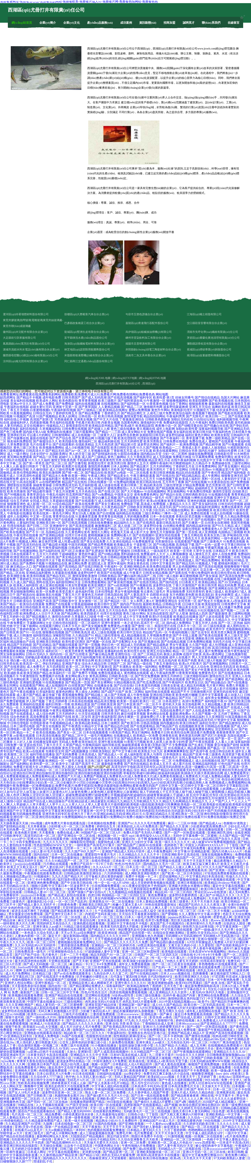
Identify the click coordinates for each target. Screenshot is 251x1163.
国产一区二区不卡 (149, 704)
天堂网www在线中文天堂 (26, 1089)
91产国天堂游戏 (77, 1105)
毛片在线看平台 (41, 444)
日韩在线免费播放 (100, 522)
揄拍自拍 (135, 1158)
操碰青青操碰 (42, 485)
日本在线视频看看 (95, 732)
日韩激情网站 (61, 435)
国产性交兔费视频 (147, 676)
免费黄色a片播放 (119, 626)
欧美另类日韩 (116, 463)
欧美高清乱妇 (204, 594)
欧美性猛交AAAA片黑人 (153, 835)
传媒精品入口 (55, 425)
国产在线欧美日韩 (198, 648)
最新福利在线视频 (221, 403)
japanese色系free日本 (182, 917)
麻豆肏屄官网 (47, 541)
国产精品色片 (195, 679)
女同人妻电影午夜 (191, 757)
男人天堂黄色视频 (204, 657)
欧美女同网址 (9, 685)
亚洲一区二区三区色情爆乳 (91, 967)
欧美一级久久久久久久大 (173, 842)
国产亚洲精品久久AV (81, 1020)
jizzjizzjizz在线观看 (28, 864)
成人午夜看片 (132, 572)
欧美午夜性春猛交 (236, 651)
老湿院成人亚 (97, 563)
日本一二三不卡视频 (74, 954)
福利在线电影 (29, 428)
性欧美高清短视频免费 (34, 1083)
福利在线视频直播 (87, 403)
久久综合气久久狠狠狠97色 (155, 1020)
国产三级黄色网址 (100, 707)
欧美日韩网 (236, 1152)
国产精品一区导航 (45, 457)
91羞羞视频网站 (21, 413)
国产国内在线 (168, 582)
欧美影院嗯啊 (198, 400)
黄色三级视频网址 (12, 450)
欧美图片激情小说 (84, 729)
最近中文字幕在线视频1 (229, 886)
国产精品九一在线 (174, 579)
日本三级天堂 (207, 607)
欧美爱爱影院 (39, 497)
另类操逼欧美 (63, 419)
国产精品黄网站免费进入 (87, 986)
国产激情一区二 (143, 626)
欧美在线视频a (46, 732)
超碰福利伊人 (19, 422)
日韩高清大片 (35, 450)
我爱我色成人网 (109, 842)
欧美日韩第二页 (132, 485)
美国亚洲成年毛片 (13, 1055)
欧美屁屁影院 (211, 604)
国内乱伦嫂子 (207, 450)
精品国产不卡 (180, 691)
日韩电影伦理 (223, 453)
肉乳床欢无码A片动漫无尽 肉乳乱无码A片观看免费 (121, 1001)
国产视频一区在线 (98, 641)
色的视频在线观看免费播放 (106, 1130)
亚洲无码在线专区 (225, 691)
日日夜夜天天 (188, 582)
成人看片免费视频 (211, 651)
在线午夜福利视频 (183, 460)
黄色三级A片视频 (210, 660)
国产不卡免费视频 (174, 745)
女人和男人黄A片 (142, 601)
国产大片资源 (130, 648)
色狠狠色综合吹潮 (99, 1036)
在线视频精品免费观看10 (225, 1045)
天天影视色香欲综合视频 (29, 986)
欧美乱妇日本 (112, 688)
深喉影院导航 (62, 635)
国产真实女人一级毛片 (77, 939)
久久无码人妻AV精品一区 (94, 1076)
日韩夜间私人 (140, 551)
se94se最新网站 (50, 870)
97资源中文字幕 (225, 720)
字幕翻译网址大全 (39, 623)
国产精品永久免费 (54, 475)
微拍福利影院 (51, 538)
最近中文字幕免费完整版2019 (203, 1155)
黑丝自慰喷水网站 (97, 607)
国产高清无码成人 (91, 598)
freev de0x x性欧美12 (230, 1073)
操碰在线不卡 (65, 660)
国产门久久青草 (53, 619)
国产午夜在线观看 (201, 742)
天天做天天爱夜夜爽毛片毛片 (229, 898)
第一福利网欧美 (202, 510)
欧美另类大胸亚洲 (223, 632)
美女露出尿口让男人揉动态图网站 (60, 948)
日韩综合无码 (42, 413)
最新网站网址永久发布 (53, 1136)
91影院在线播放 (129, 453)
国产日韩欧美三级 (40, 1095)
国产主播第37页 (151, 729)
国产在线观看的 (64, 444)
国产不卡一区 (35, 532)
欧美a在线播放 (157, 500)
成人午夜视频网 (60, 679)
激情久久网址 (100, 532)
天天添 (23, 989)
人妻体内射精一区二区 (31, 936)
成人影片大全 (139, 532)
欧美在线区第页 (222, 670)
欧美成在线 (137, 1061)
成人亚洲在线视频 (51, 585)
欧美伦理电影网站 (25, 472)
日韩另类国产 (71, 397)
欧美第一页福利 (128, 701)
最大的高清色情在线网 (31, 961)
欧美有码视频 (36, 576)
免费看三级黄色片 (13, 901)
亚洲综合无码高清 (222, 666)
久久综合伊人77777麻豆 (47, 1076)
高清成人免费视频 (153, 504)
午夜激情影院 (29, 676)
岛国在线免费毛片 (172, 710)
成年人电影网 (165, 428)
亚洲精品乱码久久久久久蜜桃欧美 (166, 1048)
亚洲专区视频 (150, 926)
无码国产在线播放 (77, 510)
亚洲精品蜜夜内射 (190, 1120)
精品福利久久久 (125, 522)
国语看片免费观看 (203, 732)
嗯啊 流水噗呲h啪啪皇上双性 (36, 970)
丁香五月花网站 (177, 469)
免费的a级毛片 (75, 610)
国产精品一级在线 (139, 663)
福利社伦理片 (208, 723)
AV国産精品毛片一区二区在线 (60, 917)
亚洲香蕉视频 (39, 710)
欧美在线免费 (84, 504)
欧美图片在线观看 (74, 466)
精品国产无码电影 (19, 644)
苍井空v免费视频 (157, 920)
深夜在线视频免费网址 (217, 854)
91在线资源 (52, 1023)
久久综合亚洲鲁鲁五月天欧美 (138, 1139)
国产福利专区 (142, 397)
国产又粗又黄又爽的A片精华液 (182, 1114)
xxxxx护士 (19, 839)
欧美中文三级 (65, 763)
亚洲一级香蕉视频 (78, 1117)
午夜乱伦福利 (55, 494)
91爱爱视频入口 (229, 657)
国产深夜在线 (178, 572)
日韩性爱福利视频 (29, 720)
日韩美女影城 (170, 685)
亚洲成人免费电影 (47, 1036)
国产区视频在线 (149, 641)
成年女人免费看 (31, 479)
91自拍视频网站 (155, 491)
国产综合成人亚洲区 (188, 1017)
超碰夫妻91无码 (41, 407)
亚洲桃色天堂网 (26, 1070)
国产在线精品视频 (173, 641)
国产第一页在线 (187, 532)
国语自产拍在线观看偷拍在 (37, 1111)
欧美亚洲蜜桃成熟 (161, 983)
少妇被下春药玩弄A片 (96, 1011)
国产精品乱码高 (125, 679)
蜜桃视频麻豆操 (99, 535)
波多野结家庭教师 (175, 407)
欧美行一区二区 (151, 701)
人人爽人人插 (9, 466)
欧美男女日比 (194, 682)
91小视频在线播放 (104, 1045)
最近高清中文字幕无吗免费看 (185, 848)
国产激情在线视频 (198, 1036)
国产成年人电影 (47, 507)
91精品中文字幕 (93, 726)
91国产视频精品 (47, 416)
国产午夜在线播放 (22, 691)
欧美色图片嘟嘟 (187, 695)
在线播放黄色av (74, 629)
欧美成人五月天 (161, 763)
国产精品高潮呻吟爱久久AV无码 (47, 1048)
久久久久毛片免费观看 (150, 823)
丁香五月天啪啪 (18, 410)
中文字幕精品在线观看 (223, 998)
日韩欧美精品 (107, 576)
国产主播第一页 (193, 522)
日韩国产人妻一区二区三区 (136, 1108)
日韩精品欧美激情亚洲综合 (83, 873)
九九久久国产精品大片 (68, 876)
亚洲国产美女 (71, 663)
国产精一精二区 (73, 472)
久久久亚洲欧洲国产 (19, 1004)
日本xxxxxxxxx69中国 (218, 1148)
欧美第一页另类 (181, 551)
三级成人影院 (39, 679)
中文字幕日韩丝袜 (233, 544)
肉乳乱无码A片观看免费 (142, 939)
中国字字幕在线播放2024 (45, 1001)
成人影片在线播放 (225, 688)
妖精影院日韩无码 (152, 435)
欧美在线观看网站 (165, 450)
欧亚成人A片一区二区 (134, 958)
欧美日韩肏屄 (189, 723)
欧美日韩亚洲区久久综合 (192, 976)
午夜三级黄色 (211, 754)
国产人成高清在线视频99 (111, 1051)
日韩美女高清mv (200, 469)
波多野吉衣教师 (128, 435)
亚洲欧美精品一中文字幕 (223, 1114)
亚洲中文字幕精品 (226, 497)
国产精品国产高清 (94, 557)
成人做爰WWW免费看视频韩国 (214, 842)
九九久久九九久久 (56, 842)
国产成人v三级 (30, 569)
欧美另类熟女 (153, 441)
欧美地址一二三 (125, 720)
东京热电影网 (191, 704)
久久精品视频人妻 (214, 704)
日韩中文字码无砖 (48, 529)
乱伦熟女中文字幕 (209, 460)
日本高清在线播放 (48, 735)
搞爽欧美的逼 (221, 407)
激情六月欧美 (110, 469)
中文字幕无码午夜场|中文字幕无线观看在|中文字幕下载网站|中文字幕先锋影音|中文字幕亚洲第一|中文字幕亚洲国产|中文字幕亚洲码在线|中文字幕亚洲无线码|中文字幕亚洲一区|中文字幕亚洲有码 (125, 809)
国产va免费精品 (103, 494)
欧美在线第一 (42, 513)
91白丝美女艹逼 (164, 638)
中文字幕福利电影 (16, 710)
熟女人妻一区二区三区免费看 (106, 1092)
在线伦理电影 (101, 860)
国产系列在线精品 (136, 763)
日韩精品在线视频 (217, 726)
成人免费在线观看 (196, 513)
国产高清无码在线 (29, 544)
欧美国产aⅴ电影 (115, 472)
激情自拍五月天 (220, 676)
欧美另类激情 (16, 491)
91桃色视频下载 (167, 479)
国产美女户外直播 (197, 670)
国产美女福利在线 (204, 504)
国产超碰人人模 (99, 428)
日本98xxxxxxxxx (187, 1023)
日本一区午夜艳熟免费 (224, 979)
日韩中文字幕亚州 (162, 563)
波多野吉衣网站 (148, 444)
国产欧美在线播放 (12, 532)
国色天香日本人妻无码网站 (192, 1111)
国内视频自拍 (169, 723)
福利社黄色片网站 (197, 435)
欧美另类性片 (156, 469)
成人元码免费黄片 (217, 757)
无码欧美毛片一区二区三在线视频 (147, 1111)
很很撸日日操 (9, 538)
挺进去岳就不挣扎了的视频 (31, 911)
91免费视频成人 (184, 760)
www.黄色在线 (81, 1048)
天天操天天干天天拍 (216, 1086)
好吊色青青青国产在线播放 (104, 829)
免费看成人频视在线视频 (134, 979)
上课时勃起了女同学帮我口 (131, 967)
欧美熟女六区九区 (150, 751)
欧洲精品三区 (97, 698)
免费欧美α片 (149, 660)
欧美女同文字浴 (109, 738)
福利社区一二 (54, 651)
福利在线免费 (138, 748)
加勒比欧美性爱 (187, 428)
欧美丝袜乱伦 (87, 742)
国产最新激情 (218, 613)
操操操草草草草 (218, 500)
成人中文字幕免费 (135, 616)
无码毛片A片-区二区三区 (85, 1080)
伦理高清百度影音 (213, 961)
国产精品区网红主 (133, 413)
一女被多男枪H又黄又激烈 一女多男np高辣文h (96, 889)
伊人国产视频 (35, 701)
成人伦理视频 (218, 644)
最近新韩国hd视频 (76, 936)
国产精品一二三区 (113, 519)
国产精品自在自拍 (165, 707)
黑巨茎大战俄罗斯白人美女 (190, 920)
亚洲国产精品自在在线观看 (64, 995)
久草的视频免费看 (136, 516)
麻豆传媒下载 (51, 695)
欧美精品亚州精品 (101, 425)
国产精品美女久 (118, 475)
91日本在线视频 (84, 1073)
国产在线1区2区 (109, 491)
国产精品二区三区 (116, 529)
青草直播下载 (195, 438)
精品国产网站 (184, 488)
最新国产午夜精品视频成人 (217, 1030)
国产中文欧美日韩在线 (77, 882)
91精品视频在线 (125, 682)
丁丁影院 (232, 845)
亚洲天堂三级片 (188, 569)
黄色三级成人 (215, 591)
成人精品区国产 (206, 557)
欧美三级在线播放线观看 (206, 829)
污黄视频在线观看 (87, 519)
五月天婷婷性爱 (132, 441)
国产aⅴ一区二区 (76, 450)
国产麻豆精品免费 (101, 654)
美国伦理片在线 (165, 626)
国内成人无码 (97, 538)
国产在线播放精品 (230, 673)
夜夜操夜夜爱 (139, 1070)
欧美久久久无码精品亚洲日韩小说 (48, 1058)
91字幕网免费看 (203, 457)
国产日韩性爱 (236, 485)
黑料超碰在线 (130, 554)
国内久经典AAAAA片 (227, 851)
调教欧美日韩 (204, 638)
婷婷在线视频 (185, 1020)
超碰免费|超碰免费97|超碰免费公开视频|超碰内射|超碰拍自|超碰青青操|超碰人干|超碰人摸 (127, 795)
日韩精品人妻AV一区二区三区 (45, 892)
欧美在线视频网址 (22, 560)
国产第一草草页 (34, 463)
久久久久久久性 (228, 1123)
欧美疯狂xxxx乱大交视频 (40, 1026)
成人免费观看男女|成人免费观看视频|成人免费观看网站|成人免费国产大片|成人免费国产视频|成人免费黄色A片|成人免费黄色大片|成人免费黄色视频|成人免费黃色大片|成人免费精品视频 (125, 774)
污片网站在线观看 (56, 864)
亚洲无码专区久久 (123, 619)
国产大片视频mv (132, 491)
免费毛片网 (124, 1133)
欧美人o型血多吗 (235, 601)
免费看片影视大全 (25, 767)
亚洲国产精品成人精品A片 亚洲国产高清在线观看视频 (206, 1033)
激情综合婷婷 (61, 616)
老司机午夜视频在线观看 (218, 879)
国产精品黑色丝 (132, 738)
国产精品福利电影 (101, 1067)
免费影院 (201, 1067)
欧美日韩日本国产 (214, 889)
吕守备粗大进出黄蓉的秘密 (104, 876)
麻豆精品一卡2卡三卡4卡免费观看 (93, 964)
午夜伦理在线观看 (25, 535)
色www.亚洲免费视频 (226, 920)
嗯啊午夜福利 (159, 463)
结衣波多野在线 (227, 410)
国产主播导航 (77, 463)
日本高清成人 (87, 754)
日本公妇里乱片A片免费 (54, 1073)
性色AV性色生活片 (128, 864)
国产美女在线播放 (48, 726)
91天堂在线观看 (89, 713)
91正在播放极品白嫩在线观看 (139, 989)
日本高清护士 (171, 701)
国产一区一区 (151, 688)
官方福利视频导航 (89, 657)
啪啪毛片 (194, 1102)
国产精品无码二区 (58, 576)
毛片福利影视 (87, 485)
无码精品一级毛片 (152, 497)
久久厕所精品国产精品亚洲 (59, 1155)
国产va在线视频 (118, 585)
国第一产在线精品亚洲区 (62, 1127)
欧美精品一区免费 (145, 735)
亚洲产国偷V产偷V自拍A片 (87, 892)
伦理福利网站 (91, 507)
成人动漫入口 (233, 695)
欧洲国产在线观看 (71, 757)
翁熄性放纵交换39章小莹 (136, 1045)
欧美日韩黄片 (91, 560)
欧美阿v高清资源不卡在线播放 (158, 1155)
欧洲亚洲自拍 (19, 557)
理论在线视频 (171, 926)
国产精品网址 (70, 613)
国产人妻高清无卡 (136, 594)
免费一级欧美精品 (218, 438)
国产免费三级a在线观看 (140, 1148)
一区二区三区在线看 (19, 948)
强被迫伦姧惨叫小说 (148, 970)
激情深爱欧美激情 (84, 576)
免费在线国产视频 (159, 432)
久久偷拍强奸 (39, 469)
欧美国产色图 (187, 660)
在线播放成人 (123, 735)
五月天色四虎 (104, 444)
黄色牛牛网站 (160, 410)
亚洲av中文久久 (21, 403)
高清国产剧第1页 (41, 419)
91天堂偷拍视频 (170, 547)
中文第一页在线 (41, 516)
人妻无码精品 (13, 425)
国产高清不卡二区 (87, 763)
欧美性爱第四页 (24, 507)
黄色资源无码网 (190, 735)
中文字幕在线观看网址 (64, 1152)
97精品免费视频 (194, 485)
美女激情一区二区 (91, 601)
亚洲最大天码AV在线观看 (155, 898)
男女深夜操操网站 (12, 654)
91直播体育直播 (86, 516)
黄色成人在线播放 (174, 1083)
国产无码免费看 (67, 754)
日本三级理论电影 (22, 726)
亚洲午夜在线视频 (110, 742)
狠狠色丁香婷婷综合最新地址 (59, 857)
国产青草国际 (87, 407)
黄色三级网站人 (52, 629)
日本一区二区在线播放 (67, 854)
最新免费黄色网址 (201, 729)
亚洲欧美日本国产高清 (43, 1064)
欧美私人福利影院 (25, 585)
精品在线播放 (27, 857)
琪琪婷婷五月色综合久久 (54, 923)
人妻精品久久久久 (178, 504)
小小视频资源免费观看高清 (188, 870)
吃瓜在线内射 (167, 660)
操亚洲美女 (172, 1127)
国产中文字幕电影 (133, 560)
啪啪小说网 (39, 886)
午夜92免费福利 (199, 572)
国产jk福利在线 (49, 551)
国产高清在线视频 (210, 566)
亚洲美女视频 (83, 419)
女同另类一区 (187, 601)
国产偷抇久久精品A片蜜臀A (154, 1102)
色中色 (70, 1076)
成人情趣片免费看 (230, 607)
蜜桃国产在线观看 (221, 441)
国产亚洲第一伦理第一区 (226, 870)
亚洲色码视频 (196, 500)
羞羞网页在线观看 (174, 720)
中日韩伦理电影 (18, 723)
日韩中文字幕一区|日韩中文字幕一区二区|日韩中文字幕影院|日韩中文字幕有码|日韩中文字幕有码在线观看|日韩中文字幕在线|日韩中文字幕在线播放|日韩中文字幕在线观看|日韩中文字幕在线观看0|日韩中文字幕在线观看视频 (124, 787)
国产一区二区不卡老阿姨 (166, 1036)
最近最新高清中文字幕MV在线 (146, 1117)
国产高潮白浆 (230, 760)
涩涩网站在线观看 (98, 995)
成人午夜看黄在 (155, 738)
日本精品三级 (42, 973)
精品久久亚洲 (166, 1108)
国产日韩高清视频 (74, 522)
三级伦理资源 (172, 485)
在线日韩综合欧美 (221, 751)
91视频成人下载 (206, 563)
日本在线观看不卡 (22, 554)
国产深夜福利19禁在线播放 (151, 1098)
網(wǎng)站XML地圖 (97, 378)
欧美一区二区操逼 (119, 538)
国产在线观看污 (86, 500)
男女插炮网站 (176, 491)
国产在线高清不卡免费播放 (56, 976)
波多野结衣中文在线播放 (45, 889)
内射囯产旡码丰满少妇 (101, 914)
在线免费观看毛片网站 (31, 1067)
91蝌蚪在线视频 (202, 497)
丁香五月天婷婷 (50, 466)
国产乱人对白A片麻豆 (123, 1030)
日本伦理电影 (104, 591)
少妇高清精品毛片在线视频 (138, 1080)
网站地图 (162, 394)
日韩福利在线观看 (110, 1073)
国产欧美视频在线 (221, 400)
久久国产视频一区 (204, 713)
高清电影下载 (185, 544)
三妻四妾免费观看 (103, 1014)
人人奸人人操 (22, 742)
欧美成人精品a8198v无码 (208, 1039)
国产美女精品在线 (68, 557)
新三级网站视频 (239, 613)
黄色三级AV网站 (134, 613)
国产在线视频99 (144, 535)
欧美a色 (176, 1158)
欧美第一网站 (77, 475)
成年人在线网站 (18, 516)
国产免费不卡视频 (84, 673)
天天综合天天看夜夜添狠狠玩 (139, 914)
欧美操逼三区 (182, 598)
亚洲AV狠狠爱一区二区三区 (217, 939)
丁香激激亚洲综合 (131, 419)
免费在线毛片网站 (74, 479)
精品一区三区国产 (185, 651)
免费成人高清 (95, 610)
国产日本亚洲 (126, 704)
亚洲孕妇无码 (16, 435)
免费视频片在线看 (51, 676)
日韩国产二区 (116, 663)
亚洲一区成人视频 (198, 619)
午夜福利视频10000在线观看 (115, 1089)
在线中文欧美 (192, 654)
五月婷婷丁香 (207, 1076)
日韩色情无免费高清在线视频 (26, 1108)
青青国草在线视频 (38, 519)
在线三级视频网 (225, 579)
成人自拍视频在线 (207, 760)
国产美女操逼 (208, 576)
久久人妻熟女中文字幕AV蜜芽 (200, 914)
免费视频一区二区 (171, 666)
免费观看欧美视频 (12, 651)
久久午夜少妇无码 (152, 510)
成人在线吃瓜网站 (110, 500)
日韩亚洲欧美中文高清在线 (181, 854)
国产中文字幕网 (204, 598)
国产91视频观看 (233, 444)
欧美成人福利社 (190, 479)
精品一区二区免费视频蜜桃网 (136, 1067)
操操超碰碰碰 (71, 529)
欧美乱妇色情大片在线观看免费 (67, 1086)
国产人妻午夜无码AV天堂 (176, 1145)
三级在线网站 (74, 1001)
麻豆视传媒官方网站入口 (228, 973)
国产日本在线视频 (229, 519)
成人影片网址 (81, 679)
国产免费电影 (64, 403)
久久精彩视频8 (117, 748)
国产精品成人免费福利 (191, 898)
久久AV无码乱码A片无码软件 (35, 945)
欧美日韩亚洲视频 (162, 472)
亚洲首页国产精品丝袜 (101, 1004)
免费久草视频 (235, 685)
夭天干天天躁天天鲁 (197, 860)
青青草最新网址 (73, 607)
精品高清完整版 (105, 701)
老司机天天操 (171, 704)
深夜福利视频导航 (211, 428)
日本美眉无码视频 (147, 685)
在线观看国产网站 (32, 685)
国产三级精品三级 (89, 410)
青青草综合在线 (64, 516)
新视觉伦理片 (97, 463)
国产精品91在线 (171, 494)
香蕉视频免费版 (73, 695)
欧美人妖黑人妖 (158, 742)
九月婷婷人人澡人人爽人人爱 (147, 907)
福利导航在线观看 (157, 691)
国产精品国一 (139, 598)
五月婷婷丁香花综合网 (80, 920)
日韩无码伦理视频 (230, 504)
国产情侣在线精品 (207, 397)
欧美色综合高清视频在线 (169, 829)
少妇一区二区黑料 (174, 453)
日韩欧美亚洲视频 (139, 507)
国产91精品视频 (164, 544)
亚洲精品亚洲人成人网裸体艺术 (91, 983)
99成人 (160, 961)
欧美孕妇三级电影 (168, 529)
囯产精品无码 (54, 450)
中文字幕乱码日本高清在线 (205, 876)
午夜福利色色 (221, 432)
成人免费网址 (39, 588)
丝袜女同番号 (184, 397)
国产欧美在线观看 (211, 635)
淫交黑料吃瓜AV (226, 729)
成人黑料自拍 (236, 626)
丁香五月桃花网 (93, 529)
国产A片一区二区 (227, 598)
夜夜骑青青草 (225, 732)
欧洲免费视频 (189, 444)
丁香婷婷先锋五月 (65, 413)
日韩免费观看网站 (94, 582)
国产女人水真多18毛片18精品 (109, 1083)
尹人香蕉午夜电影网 (207, 948)
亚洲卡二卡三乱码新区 (70, 1139)
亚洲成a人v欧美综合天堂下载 (167, 1061)
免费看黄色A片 (212, 529)
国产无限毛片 (195, 416)
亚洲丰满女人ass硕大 (48, 926)
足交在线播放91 (34, 425)
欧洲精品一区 (54, 760)
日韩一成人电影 (168, 576)
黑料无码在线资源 (39, 738)
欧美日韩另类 (207, 585)
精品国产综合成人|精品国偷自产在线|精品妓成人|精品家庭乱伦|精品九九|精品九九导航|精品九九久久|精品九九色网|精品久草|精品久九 (115, 801)
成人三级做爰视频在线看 (97, 1133)
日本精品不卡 (222, 551)
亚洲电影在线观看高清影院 (43, 1033)
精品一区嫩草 (215, 679)
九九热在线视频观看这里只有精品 (117, 1048)
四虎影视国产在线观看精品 (143, 1105)
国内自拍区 (42, 854)
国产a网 (181, 1102)
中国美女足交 (123, 494)
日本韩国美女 (172, 754)
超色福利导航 (84, 591)
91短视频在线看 (219, 494)
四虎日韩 (94, 895)
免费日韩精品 (187, 610)
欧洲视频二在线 (229, 557)
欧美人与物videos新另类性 (218, 907)
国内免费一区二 (148, 710)
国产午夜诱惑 (71, 726)
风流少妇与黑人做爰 (75, 1064)
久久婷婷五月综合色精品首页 (198, 1108)
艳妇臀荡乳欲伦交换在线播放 (139, 929)
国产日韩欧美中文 (65, 601)
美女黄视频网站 (70, 507)
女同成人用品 (39, 500)
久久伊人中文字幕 (55, 1098)
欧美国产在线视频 (109, 572)
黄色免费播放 (157, 895)
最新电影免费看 (112, 763)
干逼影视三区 (142, 544)
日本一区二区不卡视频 (214, 911)
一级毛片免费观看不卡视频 (148, 870)
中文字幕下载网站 (25, 626)
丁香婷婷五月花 (184, 466)
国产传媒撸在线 (18, 438)
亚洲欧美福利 (120, 607)
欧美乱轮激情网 (50, 472)
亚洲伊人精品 (131, 688)
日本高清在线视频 (80, 701)
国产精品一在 (9, 707)
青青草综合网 (84, 660)
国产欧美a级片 (125, 425)
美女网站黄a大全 (76, 676)
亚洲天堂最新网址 (114, 1017)
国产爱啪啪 (169, 914)
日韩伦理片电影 (41, 648)
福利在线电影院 (115, 760)
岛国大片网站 (230, 397)
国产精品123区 (90, 1155)
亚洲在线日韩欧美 (162, 695)
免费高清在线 (175, 716)
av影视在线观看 (24, 735)
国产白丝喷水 (78, 654)
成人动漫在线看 (109, 485)
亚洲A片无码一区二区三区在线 (204, 1152)
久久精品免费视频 (236, 516)
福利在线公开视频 (16, 419)
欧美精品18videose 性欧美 (223, 882)
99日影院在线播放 (120, 1102)
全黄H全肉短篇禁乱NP (31, 929)
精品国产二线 (146, 576)
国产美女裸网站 (102, 682)
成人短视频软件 (56, 685)
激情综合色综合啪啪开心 (99, 857)
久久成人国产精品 (22, 582)
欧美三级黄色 (179, 901)
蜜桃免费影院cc (118, 488)
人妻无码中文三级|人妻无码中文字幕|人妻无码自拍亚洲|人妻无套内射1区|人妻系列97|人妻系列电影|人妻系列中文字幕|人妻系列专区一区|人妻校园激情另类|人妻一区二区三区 (125, 778)
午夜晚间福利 (91, 745)
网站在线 (207, 1095)
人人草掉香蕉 (45, 660)
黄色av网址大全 (30, 538)
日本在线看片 (78, 588)
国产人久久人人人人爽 (188, 1098)
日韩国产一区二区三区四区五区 (156, 954)
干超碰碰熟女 (68, 554)
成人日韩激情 (22, 635)
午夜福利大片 (184, 519)
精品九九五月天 (144, 479)
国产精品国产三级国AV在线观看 (140, 845)
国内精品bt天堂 (151, 453)
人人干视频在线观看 (50, 1105)
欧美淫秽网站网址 (16, 648)
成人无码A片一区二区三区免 (103, 917)
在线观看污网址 (50, 626)
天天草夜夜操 (37, 826)
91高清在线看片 (27, 482)
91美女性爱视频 (76, 585)
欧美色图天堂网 (26, 832)
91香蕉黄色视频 (157, 403)
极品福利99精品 (52, 569)
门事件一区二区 (173, 513)
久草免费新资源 (18, 444)
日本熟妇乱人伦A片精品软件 (132, 1064)
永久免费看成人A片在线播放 (217, 1020)
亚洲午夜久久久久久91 (131, 983)
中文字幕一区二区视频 (169, 979)
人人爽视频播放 (177, 554)
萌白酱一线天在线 (22, 660)
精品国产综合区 (53, 579)
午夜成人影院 (130, 660)
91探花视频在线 (236, 716)
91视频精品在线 (56, 563)
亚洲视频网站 (137, 657)
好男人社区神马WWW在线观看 (211, 1083)
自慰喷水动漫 (159, 594)
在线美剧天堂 (152, 579)
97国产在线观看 (63, 519)
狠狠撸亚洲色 (16, 504)
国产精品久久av (125, 710)
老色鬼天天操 (120, 532)
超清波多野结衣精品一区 (74, 1061)
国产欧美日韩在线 (141, 569)
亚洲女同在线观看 (167, 535)
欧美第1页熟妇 (151, 745)
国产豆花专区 (200, 632)
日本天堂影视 (185, 638)
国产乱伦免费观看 (236, 529)
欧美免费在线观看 (159, 566)
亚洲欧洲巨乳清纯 (220, 832)
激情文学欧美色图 (63, 460)
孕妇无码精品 (51, 663)
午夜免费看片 (16, 623)
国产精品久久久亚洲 (174, 826)
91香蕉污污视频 (135, 742)
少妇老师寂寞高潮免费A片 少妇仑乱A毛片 (220, 826)
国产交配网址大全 (124, 641)
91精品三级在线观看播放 (81, 926)
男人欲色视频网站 (184, 566)
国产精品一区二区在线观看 (201, 1127)
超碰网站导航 (19, 469)
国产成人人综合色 (196, 666)
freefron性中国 (27, 967)
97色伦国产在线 (229, 763)
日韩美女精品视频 (155, 572)
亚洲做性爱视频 (31, 682)
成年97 (228, 948)
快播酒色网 (141, 860)
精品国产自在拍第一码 (135, 932)
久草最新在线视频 (64, 572)
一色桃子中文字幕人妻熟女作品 (226, 1139)
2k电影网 (205, 917)
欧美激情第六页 (15, 738)
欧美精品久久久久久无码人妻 (54, 898)
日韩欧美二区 (25, 698)
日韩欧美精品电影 (74, 538)
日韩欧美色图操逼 (157, 419)
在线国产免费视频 (134, 460)
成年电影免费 (51, 397)
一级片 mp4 (127, 835)
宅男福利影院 (123, 479)
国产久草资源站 (144, 538)
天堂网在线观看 (59, 961)
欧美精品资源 (80, 704)
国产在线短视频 (196, 482)
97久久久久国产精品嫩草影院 (223, 867)
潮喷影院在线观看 (19, 485)
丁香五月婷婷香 (56, 701)
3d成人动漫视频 (193, 547)
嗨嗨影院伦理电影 (83, 842)
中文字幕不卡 (225, 1095)
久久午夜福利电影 (142, 488)
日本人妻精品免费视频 (152, 901)
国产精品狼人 (94, 695)
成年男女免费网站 (217, 698)
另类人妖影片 (62, 729)
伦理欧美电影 (9, 428)
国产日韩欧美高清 (77, 632)
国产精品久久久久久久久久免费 (126, 942)
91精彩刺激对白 (238, 447)
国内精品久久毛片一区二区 (162, 864)
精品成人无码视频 (133, 644)
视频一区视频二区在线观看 (204, 1136)
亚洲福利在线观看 (32, 704)
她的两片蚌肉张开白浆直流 (43, 958)
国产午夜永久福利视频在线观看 (181, 1080)
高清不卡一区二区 (153, 623)
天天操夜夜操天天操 (14, 823)
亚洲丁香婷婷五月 (170, 629)
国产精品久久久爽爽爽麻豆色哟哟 (70, 1089)
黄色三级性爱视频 (145, 698)
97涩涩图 (218, 976)
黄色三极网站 (116, 457)
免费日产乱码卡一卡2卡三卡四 (92, 864)
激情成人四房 (198, 613)
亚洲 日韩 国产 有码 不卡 (194, 1089)
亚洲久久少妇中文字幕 (138, 842)
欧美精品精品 (207, 582)
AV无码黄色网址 (147, 619)
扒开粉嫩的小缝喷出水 (92, 976)
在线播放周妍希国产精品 (87, 1102)
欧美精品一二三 (170, 447)
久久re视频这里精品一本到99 (65, 1130)
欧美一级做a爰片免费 (226, 1070)
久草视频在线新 (99, 450)
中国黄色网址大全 (107, 1145)
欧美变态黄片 (65, 591)
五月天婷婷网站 (161, 466)
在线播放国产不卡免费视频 (190, 1070)
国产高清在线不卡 (115, 569)
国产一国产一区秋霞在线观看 (185, 832)
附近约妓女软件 (118, 1136)
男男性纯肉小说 (180, 948)
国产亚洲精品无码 (236, 428)
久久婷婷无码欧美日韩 (199, 1123)
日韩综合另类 (188, 450)
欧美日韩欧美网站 (120, 698)
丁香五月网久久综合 (170, 1011)
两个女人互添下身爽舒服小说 (109, 998)
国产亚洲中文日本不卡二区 (64, 914)
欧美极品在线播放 (185, 616)
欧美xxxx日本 (156, 879)
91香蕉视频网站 (234, 460)
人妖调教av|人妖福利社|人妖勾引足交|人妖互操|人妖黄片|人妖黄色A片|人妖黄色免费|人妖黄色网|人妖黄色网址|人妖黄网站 (124, 790)
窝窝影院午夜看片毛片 (101, 854)
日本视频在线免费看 (101, 823)
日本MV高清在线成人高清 (128, 1055)
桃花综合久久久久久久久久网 (169, 1039)
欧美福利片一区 (60, 673)
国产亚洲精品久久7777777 (218, 1023)
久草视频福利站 (50, 428)
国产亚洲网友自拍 (221, 588)
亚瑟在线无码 (33, 745)
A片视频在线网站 (178, 510)
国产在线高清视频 (120, 397)
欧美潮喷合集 (16, 576)
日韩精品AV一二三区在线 (97, 979)
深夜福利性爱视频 (87, 469)
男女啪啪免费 (175, 591)
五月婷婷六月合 (203, 1048)
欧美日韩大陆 (202, 432)
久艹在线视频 (104, 911)
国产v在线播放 (237, 682)
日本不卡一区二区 (189, 626)
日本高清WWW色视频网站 (208, 951)
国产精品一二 (110, 560)
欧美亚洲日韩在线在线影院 (19, 1145)
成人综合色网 (45, 713)
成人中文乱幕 (142, 450)
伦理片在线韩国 (111, 613)
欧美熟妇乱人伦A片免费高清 (138, 826)
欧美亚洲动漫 (108, 932)
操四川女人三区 (122, 547)
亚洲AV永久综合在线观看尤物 (48, 839)
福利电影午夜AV (216, 701)
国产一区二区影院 (236, 954)
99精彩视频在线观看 (72, 998)
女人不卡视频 (39, 670)
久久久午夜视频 (11, 958)
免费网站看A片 (121, 535)
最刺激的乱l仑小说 (40, 901)
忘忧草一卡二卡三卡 (78, 848)
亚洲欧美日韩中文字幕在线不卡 (184, 989)
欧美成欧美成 (13, 673)
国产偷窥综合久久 (45, 441)
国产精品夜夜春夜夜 (185, 1095)
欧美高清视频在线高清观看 (67, 929)
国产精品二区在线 (12, 572)
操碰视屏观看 (131, 745)
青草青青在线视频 (110, 516)
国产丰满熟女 (122, 666)
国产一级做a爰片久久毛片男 (214, 929)
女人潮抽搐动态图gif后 (16, 876)
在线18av (225, 1076)
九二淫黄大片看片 (162, 1055)
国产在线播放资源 (238, 569)
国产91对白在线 (184, 507)
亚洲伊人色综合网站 (19, 983)
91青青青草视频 (187, 673)
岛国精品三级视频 (230, 532)
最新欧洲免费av (180, 713)
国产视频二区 (157, 748)
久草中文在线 (202, 551)
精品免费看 (53, 1114)
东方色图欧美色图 (182, 594)
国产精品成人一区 (110, 754)
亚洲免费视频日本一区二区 (37, 998)
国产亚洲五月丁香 (29, 547)
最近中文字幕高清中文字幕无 (21, 1158)
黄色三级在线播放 (123, 428)
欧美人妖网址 (68, 416)
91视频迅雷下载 (213, 516)
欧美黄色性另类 (111, 460)
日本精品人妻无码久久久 (144, 1130)
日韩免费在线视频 (74, 428)
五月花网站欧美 (18, 679)
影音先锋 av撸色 (161, 1017)
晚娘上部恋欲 (196, 979)
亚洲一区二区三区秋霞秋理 (141, 951)
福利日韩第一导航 (58, 704)
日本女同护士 (39, 453)
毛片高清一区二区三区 (28, 1114)
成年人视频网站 (53, 610)
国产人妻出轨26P (52, 867)
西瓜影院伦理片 (135, 500)
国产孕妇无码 (239, 425)
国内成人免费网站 (178, 623)
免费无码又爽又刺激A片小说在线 (166, 1073)
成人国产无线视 (115, 695)
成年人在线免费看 (224, 554)
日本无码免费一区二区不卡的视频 (24, 829)
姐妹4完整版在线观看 (166, 860)
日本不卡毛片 (71, 626)
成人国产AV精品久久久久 (217, 895)
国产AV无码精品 (229, 582)
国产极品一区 (216, 748)
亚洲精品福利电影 (204, 763)
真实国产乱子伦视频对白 (167, 923)
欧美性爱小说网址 (98, 629)
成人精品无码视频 (193, 685)
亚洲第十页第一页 (65, 407)
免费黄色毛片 (207, 673)
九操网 (48, 1123)
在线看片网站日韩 (129, 579)
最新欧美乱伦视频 (48, 594)
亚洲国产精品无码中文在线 (24, 860)
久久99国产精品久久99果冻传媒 (122, 879)
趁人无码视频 (162, 457)
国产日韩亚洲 (9, 632)
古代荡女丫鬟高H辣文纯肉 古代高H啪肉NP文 (142, 976)
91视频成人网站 (27, 541)
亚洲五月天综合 (200, 407)
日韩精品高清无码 (200, 720)
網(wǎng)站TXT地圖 (124, 378)
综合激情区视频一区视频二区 (38, 1045)
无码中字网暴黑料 (141, 610)
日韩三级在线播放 (149, 995)
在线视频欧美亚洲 (191, 726)
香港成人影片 (191, 447)
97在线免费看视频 (153, 1030)
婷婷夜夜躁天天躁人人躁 (69, 1083)
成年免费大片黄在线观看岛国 (65, 823)
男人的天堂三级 (80, 453)
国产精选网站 (234, 679)
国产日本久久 (234, 616)
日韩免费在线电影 (175, 441)
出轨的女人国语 (234, 923)
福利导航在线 (111, 745)
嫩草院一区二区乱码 (26, 1098)
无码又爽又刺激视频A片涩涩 (58, 1011)
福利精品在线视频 (128, 513)
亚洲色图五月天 (225, 488)
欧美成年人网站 (47, 400)
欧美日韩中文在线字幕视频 (46, 1080)
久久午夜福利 (198, 422)
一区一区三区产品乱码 (71, 901)
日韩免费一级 (13, 745)
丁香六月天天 (52, 745)
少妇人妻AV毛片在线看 (47, 851)
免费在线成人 (198, 441)
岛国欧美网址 (58, 453)
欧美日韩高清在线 (148, 482)
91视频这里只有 (224, 469)
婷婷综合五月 (106, 826)
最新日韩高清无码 (168, 522)
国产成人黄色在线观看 (171, 1064)
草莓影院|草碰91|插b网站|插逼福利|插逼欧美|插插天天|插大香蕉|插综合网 (173, 773)
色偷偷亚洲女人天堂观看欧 (108, 1158)
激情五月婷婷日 (172, 676)
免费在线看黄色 (232, 507)
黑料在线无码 (45, 582)
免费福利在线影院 (175, 422)
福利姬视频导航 (227, 419)
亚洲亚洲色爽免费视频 (43, 882)
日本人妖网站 (120, 466)
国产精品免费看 (89, 413)
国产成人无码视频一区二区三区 (45, 964)
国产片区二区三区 (191, 698)
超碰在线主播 (100, 619)
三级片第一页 (68, 598)
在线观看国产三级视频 (61, 979)
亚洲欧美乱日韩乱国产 (95, 904)
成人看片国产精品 (29, 695)
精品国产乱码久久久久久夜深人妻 (202, 904)
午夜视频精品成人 (62, 723)
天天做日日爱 (240, 1058)
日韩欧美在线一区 (121, 676)
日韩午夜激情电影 (94, 748)
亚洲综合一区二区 (200, 688)
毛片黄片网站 (215, 685)
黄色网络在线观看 (136, 673)
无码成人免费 (68, 742)
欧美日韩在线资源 (174, 688)
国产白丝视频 (105, 513)
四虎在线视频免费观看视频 (128, 992)
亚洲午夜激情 (110, 623)
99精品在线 (26, 1105)
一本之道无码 (130, 623)
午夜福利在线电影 (16, 407)
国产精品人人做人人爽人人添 (180, 867)
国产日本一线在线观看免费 (150, 1095)
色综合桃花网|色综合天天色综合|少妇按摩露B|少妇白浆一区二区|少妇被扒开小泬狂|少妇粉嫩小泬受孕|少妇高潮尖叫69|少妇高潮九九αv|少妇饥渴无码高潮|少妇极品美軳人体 (125, 781)
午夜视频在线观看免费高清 (43, 873)
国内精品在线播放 (12, 519)
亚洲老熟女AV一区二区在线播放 (112, 901)
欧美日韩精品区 (238, 704)
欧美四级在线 (68, 441)
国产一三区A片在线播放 (66, 829)
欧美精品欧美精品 (87, 723)
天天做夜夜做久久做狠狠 (96, 970)
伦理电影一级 (16, 729)
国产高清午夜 (199, 751)
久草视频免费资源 (159, 635)
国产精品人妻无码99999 (74, 1111)
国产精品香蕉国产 (217, 707)
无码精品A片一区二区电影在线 (180, 1148)
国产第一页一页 (226, 738)
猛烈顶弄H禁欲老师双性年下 (78, 879)
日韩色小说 (136, 1114)
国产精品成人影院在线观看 (67, 895)
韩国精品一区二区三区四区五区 (124, 895)
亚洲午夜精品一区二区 (51, 983)
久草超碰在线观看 (62, 500)
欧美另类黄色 (74, 651)
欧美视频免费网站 (51, 447)
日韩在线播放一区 (100, 482)
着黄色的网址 (65, 691)
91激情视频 (176, 1136)
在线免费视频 (81, 839)
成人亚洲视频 (207, 532)
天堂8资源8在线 (73, 907)
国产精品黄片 (139, 466)
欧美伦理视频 (240, 698)
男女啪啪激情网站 (22, 591)
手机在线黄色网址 (78, 867)
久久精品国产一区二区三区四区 (192, 857)
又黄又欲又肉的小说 (182, 945)
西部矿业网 (109, 958)
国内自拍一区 (59, 654)
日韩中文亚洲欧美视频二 (222, 1017)
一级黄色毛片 (168, 757)
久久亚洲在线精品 (118, 541)
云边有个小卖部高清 (78, 1145)
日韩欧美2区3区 (96, 757)
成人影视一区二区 (39, 504)
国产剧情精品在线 (13, 826)
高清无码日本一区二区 (40, 835)
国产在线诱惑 (145, 522)
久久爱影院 (206, 945)
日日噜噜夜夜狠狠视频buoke (226, 1055)
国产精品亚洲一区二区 (119, 1152)
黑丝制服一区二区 (159, 760)
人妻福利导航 (25, 522)
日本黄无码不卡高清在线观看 (48, 1055)
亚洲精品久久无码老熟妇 (145, 848)
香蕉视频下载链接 (204, 413)
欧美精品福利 (195, 716)
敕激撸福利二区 (106, 525)
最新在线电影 (39, 438)
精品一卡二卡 (25, 732)
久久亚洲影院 (215, 716)
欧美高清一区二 (31, 663)
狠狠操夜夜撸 (198, 403)
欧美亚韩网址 (177, 500)
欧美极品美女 (123, 544)
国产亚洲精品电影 (51, 535)
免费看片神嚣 (182, 457)
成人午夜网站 (211, 475)
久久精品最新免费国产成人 (44, 1120)
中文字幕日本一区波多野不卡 (69, 886)
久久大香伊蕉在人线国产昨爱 (149, 1092)
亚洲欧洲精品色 (135, 566)
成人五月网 (198, 1045)
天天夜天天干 (186, 1076)
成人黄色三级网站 (126, 510)
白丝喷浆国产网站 (80, 685)
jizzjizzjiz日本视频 (33, 895)
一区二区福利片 (89, 623)
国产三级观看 (121, 629)
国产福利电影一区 (133, 403)
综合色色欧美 (19, 716)
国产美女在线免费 (92, 541)
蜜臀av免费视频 (139, 410)
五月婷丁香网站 (229, 713)
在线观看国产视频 (187, 541)
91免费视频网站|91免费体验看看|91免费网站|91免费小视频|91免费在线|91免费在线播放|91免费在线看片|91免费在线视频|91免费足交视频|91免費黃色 (123, 818)
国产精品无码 (185, 563)
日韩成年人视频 (79, 547)
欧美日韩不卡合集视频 (111, 848)
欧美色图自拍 (68, 400)
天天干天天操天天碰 (205, 901)
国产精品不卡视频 (29, 397)
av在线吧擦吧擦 (50, 482)
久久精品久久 (221, 619)
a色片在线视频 (158, 657)
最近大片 (55, 936)
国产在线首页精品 (145, 582)
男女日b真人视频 (84, 513)
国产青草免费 (92, 688)
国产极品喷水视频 (54, 544)
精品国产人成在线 (42, 557)
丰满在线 (137, 920)
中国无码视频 (77, 544)
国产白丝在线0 (124, 685)
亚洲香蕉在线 (168, 735)
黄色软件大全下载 (48, 560)
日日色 (227, 967)
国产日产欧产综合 (28, 954)
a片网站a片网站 (50, 767)
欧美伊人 (6, 864)
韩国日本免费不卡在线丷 (148, 1136)
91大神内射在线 (47, 598)
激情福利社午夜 (151, 422)
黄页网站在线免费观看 (214, 995)
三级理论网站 (240, 463)
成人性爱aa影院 (69, 541)
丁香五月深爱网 (64, 491)
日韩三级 (66, 1148)
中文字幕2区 (119, 1070)
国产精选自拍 (25, 594)
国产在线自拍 (165, 475)
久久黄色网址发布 (77, 532)
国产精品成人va (210, 823)
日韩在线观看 (104, 710)
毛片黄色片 (50, 954)
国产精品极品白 (216, 682)
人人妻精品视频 (109, 407)
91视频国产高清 (24, 416)
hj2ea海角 (8, 1061)
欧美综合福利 (182, 413)
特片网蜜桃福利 (180, 463)
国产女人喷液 (178, 613)
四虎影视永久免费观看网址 (108, 870)
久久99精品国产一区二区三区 (151, 1051)
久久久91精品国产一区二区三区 (67, 860)
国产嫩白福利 (127, 576)
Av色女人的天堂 (161, 598)
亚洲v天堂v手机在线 (29, 1127)
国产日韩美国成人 (182, 560)
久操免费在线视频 (122, 1042)
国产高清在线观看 (81, 525)
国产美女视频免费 (94, 626)
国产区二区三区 (56, 463)
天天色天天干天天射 (197, 1158)
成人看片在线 (182, 763)
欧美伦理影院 (127, 438)
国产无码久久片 (53, 720)
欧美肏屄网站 (210, 538)
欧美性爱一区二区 (42, 763)
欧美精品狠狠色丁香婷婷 (144, 986)
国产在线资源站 (15, 666)
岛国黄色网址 (130, 422)
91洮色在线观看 (174, 679)
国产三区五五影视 (101, 588)
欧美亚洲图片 (97, 585)
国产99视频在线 (15, 494)
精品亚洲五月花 (159, 460)
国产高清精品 (68, 566)
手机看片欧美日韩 (87, 422)
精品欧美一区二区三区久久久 (84, 1033)
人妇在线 (110, 1080)
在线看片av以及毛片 (29, 1130)
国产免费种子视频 (32, 563)
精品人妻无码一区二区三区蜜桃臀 (60, 1004)
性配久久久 (181, 1058)
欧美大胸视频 (27, 688)
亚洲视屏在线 (226, 1092)
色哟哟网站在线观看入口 (205, 1130)
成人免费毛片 (36, 666)
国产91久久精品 (223, 525)
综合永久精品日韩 (94, 663)
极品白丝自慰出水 (16, 497)
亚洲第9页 (85, 1051)
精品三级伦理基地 (107, 635)
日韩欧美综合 (22, 601)
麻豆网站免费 (77, 563)
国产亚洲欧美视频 (132, 1123)
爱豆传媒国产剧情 (226, 745)
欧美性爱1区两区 (73, 641)
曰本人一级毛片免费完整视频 (145, 917)
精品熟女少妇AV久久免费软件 (116, 1120)
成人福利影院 (133, 754)
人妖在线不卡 (47, 688)
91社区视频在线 (209, 610)
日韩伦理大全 (236, 748)
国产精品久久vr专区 (102, 929)
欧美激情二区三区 (16, 754)
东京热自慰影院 (158, 613)
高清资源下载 (231, 754)
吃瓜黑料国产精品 (78, 494)
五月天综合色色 (117, 610)
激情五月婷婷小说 (138, 829)
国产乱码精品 (42, 644)
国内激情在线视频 (200, 579)
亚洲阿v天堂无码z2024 (202, 932)
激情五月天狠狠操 (162, 532)
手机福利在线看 (88, 460)
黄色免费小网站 (236, 1155)
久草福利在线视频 (48, 748)
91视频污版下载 (106, 438)
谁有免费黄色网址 (146, 494)
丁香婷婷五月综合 (29, 579)
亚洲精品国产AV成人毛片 (103, 948)
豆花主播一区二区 (212, 569)
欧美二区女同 (81, 716)
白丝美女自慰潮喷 (217, 522)
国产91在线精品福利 (144, 973)
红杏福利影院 (45, 691)
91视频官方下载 (205, 410)
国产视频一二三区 (233, 610)
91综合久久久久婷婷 (190, 1055)
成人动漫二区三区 (130, 525)
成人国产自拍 (87, 738)
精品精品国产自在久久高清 (222, 839)
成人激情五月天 (200, 554)
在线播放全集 (103, 685)
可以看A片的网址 (39, 435)
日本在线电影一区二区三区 (74, 1123)
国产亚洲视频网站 (215, 663)
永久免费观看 (9, 704)
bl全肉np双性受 (123, 995)
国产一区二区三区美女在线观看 (174, 964)
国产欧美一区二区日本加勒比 (182, 873)
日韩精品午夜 (171, 604)
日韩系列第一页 (102, 510)
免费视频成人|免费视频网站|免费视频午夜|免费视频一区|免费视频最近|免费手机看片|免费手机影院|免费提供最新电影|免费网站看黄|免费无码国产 (125, 784)
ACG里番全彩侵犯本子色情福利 (144, 886)
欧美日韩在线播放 (156, 1158)
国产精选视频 (165, 488)
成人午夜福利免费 (162, 673)
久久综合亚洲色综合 (183, 907)
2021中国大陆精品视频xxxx (177, 1001)
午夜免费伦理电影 (199, 491)
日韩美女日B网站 (12, 657)
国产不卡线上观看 (185, 635)
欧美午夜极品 (9, 569)
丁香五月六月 (71, 594)
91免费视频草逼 (143, 541)
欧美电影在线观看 (174, 951)
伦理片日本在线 (76, 535)
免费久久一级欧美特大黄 (178, 939)
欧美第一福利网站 (145, 666)
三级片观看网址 (84, 432)
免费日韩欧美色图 (221, 422)
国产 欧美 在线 (215, 983)
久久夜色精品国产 (113, 507)
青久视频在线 (145, 428)
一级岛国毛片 (160, 551)
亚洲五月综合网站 (159, 651)
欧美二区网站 (134, 691)
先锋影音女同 (54, 751)
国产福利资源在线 (130, 400)
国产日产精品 (74, 488)
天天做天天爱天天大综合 (101, 1142)
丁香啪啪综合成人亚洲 (158, 1023)
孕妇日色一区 (110, 644)
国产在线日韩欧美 (90, 566)
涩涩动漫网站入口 (172, 876)
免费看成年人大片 (153, 554)
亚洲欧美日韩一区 (48, 522)
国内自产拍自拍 (131, 604)
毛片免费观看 (144, 1133)
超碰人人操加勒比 (214, 447)
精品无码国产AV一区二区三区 (111, 954)
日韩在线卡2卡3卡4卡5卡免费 (201, 954)
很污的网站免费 (64, 648)
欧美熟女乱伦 (29, 510)
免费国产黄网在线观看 (180, 970)
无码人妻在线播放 (172, 648)
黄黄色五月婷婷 (93, 594)
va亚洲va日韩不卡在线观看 (46, 1051)
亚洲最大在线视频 (82, 1098)
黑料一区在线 (211, 479)
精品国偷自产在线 (22, 641)
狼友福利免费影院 (19, 441)
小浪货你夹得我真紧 (201, 958)
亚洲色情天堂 (58, 497)
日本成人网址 (37, 1152)
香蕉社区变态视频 (188, 516)
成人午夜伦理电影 (100, 479)
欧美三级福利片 (96, 488)
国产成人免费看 (44, 403)
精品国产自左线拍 (74, 482)
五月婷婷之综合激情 (26, 1148)
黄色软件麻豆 (87, 554)
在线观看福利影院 (65, 738)
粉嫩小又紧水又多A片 (128, 904)
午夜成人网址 (97, 475)
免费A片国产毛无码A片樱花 (143, 832)
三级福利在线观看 (69, 688)
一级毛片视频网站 (100, 735)
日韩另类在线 (9, 663)
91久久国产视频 (147, 447)
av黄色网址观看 (60, 670)
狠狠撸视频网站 (177, 400)
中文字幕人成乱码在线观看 (110, 1086)
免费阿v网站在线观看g (55, 967)
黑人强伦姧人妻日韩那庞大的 (37, 1042)
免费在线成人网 (68, 832)
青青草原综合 (36, 494)
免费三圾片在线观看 (75, 1045)
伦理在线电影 (16, 525)
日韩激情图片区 (201, 691)
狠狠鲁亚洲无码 (232, 475)
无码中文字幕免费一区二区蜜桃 (195, 835)
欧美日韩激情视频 (156, 857)
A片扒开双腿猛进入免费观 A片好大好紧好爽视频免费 (177, 1008)
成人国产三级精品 (94, 457)
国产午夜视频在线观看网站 (193, 1051)
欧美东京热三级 (215, 535)
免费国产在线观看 (58, 604)
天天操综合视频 (51, 1145)
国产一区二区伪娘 (230, 623)
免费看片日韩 (160, 732)
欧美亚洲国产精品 (36, 673)
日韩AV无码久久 (37, 654)
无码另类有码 (195, 591)
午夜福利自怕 (117, 1033)
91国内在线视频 (106, 1123)
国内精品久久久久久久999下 (110, 936)
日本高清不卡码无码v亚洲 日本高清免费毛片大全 (165, 1086)
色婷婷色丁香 (174, 845)
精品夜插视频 (196, 748)
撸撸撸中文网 (34, 1086)
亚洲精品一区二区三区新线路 (181, 1139)
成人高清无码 (162, 507)
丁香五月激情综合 (165, 663)
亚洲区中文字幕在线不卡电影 (128, 923)
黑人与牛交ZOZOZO (145, 1083)
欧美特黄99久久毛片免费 (204, 923)
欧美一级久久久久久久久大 (98, 989)
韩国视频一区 (107, 835)
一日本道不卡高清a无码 (233, 1142)
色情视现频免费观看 (53, 1070)
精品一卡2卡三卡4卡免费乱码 (35, 879)
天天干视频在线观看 (109, 939)
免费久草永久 (146, 588)
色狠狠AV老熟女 (235, 823)
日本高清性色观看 (29, 475)
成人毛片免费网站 (18, 973)
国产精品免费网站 (207, 560)
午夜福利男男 (175, 416)
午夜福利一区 (113, 566)
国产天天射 (80, 961)
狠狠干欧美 (13, 1026)
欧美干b (204, 1001)
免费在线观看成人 (110, 673)
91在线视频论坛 (141, 607)
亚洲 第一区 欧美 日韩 (108, 1117)
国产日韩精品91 (18, 670)
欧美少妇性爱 (178, 742)
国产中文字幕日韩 (124, 751)
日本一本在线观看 (162, 516)
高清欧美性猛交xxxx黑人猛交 (136, 911)
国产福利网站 (19, 763)
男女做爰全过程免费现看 (26, 914)
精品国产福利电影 (233, 472)
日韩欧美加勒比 (100, 751)
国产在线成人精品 (22, 529)
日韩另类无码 (110, 713)
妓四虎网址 (8, 397)
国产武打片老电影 (213, 735)
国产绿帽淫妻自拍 (190, 425)
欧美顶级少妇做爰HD (138, 961)
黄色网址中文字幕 (29, 619)
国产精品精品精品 (188, 475)
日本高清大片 (142, 638)
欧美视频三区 (142, 557)
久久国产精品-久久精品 (171, 1045)
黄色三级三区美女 (25, 447)
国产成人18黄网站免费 (62, 1133)
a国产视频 (171, 1105)
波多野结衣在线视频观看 (19, 1011)
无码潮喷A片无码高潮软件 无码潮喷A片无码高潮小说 (202, 936)
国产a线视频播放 (76, 751)
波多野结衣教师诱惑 (183, 895)
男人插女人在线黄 (74, 767)
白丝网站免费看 (174, 525)
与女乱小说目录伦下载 (224, 989)
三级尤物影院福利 (195, 676)
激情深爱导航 (133, 416)
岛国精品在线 (54, 532)
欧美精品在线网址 (115, 410)
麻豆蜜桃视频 (189, 576)
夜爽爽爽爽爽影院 (176, 751)
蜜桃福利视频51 (229, 563)
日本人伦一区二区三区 (142, 867)
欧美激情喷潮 (84, 648)
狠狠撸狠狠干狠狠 (236, 566)
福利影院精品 (42, 635)
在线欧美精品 (84, 444)
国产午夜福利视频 (168, 538)
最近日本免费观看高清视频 (194, 1014)
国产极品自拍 (94, 472)
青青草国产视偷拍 (117, 551)
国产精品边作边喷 (116, 726)
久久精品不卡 (201, 463)
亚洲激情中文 (58, 525)
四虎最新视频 (39, 422)
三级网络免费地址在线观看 (117, 1058)
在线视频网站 (110, 403)
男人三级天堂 (233, 635)
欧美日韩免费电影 (195, 588)
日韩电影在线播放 (77, 720)
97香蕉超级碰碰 (82, 604)
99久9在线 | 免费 (216, 1080)
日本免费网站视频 (199, 641)
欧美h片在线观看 (161, 616)
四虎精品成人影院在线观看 (40, 1008)
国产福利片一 (169, 444)
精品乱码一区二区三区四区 (174, 892)
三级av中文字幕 (125, 588)
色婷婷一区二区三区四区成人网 (48, 1030)
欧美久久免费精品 (120, 757)
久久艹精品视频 (122, 638)
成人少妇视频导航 (77, 447)
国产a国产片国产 (113, 691)
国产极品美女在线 (185, 607)
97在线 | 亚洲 (78, 1070)
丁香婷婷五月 (110, 413)
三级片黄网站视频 (48, 698)
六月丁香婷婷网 (175, 1130)
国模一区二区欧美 (169, 588)
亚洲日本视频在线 (190, 882)
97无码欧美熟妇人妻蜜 (230, 1158)
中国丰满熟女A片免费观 (110, 1061)
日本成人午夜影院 (116, 598)
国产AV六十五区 (165, 610)
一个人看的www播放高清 (164, 1123)
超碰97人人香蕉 (70, 457)
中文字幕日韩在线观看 (177, 929)
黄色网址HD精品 (233, 560)
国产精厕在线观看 (45, 566)
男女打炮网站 (141, 732)
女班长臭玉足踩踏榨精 (114, 920)
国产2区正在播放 (73, 551)
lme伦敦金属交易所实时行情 (68, 1108)
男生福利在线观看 (62, 422)
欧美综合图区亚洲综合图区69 (200, 1105)
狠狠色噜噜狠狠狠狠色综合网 (79, 1017)
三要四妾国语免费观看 (146, 889)
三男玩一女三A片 (51, 1039)
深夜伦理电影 (191, 529)
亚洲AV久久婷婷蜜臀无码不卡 (164, 1026)
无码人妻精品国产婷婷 (130, 1076)
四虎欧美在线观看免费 (205, 967)
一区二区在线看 (138, 472)
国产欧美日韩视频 (178, 738)
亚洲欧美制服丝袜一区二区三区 (158, 1152)
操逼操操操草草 (102, 720)
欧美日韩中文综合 (129, 632)
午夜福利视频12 (180, 632)
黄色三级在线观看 (145, 547)
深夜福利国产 (116, 986)
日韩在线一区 (87, 416)
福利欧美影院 (224, 638)
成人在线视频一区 (83, 435)
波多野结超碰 (175, 435)
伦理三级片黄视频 (177, 497)
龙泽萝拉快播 (92, 1152)
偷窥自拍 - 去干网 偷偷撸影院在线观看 (150, 839)
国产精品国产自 (167, 726)
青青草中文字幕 (158, 560)
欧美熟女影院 (220, 435)
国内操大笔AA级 (34, 432)
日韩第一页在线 (80, 497)
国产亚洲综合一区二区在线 (77, 835)
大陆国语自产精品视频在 (87, 1136)
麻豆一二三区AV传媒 (183, 823)
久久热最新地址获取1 (111, 1114)
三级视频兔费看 (220, 1067)
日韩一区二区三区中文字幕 (60, 992)
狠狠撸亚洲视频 (203, 1073)
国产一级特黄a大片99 (41, 1017)
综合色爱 (219, 1111)
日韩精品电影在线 (22, 598)
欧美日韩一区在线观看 (106, 1105)
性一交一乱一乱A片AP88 (112, 882)
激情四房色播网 (99, 466)
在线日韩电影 (123, 707)
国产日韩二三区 (38, 525)
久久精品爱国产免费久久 (176, 1067)
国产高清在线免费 (231, 576)
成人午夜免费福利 (160, 851)
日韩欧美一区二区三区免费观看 (40, 848)
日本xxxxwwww (128, 1014)
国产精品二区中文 (74, 735)
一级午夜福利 (230, 538)
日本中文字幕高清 (97, 638)
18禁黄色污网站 (31, 610)
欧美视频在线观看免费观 (26, 995)
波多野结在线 (162, 585)
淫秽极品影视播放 (37, 657)
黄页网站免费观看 (19, 457)
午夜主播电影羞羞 (142, 475)
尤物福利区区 (35, 651)
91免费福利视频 (125, 482)
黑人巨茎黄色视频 (77, 619)
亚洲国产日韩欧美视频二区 (210, 1058)
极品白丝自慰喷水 (149, 720)
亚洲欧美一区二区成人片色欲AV (171, 1142)
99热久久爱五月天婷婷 (183, 961)
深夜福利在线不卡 (107, 648)
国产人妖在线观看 (211, 616)
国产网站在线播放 (51, 510)
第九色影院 (124, 970)
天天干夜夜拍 (92, 1127)
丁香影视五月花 (122, 450)
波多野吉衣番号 (165, 569)
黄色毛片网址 (62, 513)
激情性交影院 (222, 491)
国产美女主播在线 (107, 504)
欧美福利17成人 (236, 591)
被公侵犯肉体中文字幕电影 (214, 1145)
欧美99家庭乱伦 (137, 519)
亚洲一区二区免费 (133, 1142)
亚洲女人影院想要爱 (46, 907)
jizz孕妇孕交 (133, 1073)
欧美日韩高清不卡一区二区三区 (145, 948)
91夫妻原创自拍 (219, 482)
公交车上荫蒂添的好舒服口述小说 (83, 1042)
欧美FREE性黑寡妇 (189, 983)
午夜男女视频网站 (62, 710)
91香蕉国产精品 (120, 732)
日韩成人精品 (92, 569)
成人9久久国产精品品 (167, 1004)
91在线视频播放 (53, 682)
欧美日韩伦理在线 (223, 572)
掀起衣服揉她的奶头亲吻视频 (134, 1011)
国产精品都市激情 (39, 491)
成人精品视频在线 (133, 635)
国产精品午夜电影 (133, 469)
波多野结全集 (153, 525)
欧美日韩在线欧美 (29, 607)
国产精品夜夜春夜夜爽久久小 (72, 911)
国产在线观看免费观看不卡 (45, 1020)
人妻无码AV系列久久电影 (207, 992)
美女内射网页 (224, 594)
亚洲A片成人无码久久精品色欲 (193, 1092)
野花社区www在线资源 (211, 892)
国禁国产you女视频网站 (89, 1030)
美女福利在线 (182, 432)
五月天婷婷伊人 (67, 713)
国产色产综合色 (60, 438)
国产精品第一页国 (77, 682)
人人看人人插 (224, 742)
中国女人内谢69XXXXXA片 (205, 845)
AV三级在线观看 (214, 626)
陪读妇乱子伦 (43, 1161)
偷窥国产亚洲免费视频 (204, 1064)
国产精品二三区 (132, 407)
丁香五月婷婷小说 (12, 616)
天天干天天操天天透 (169, 1133)
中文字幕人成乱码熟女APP (204, 1133)
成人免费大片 (233, 547)
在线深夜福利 (84, 710)
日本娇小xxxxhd (189, 839)
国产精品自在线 (129, 729)
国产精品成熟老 (158, 644)
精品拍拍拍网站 (155, 416)
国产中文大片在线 (105, 419)
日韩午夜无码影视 (175, 729)
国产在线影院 (100, 447)
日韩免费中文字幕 (233, 604)
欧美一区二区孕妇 (78, 666)
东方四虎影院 (55, 666)
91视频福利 (42, 876)
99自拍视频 (212, 1120)
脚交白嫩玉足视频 (104, 497)
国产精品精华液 (210, 444)
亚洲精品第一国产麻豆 (135, 1004)
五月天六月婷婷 (47, 554)
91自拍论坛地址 (205, 419)
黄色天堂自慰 (71, 748)
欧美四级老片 (90, 613)
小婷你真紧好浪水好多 (78, 1114)
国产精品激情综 (230, 723)
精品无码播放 (19, 588)
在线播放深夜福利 (45, 742)
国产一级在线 (42, 1139)
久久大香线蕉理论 (139, 457)
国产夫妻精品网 (83, 438)
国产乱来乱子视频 (200, 745)
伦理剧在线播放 (148, 438)
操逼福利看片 (51, 479)
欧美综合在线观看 (32, 604)
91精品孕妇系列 (130, 857)
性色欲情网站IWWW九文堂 (53, 845)
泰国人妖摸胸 (172, 654)
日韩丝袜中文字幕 (71, 638)
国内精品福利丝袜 (198, 525)
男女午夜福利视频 (127, 591)
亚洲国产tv (125, 823)
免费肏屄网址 (224, 457)
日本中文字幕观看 (211, 695)
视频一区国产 (101, 1064)
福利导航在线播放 (42, 754)
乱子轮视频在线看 (111, 1020)
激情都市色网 (153, 407)
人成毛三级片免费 (159, 413)
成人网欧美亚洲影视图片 (142, 873)
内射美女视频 (110, 422)
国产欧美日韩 (130, 723)
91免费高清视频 (234, 541)
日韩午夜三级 (100, 547)
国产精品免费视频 (145, 757)
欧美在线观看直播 (63, 657)
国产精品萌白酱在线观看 (167, 942)
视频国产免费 (99, 1070)
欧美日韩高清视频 (110, 416)
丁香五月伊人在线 (204, 623)
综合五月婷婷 (19, 500)
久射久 (71, 1051)
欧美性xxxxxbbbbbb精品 (44, 1014)
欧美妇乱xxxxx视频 (161, 1076)
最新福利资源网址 (207, 507)
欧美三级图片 (107, 400)
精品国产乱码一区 (155, 632)
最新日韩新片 (29, 466)
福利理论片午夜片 (142, 529)
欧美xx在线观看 (34, 751)
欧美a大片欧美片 (190, 663)
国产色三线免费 (11, 432)
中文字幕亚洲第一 (229, 926)
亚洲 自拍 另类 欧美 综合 (123, 1023)
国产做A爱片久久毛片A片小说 (108, 1095)
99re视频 (36, 823)
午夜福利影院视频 (63, 410)
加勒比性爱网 (227, 450)
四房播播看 (201, 973)
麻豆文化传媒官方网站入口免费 (40, 920)
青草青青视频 (87, 400)
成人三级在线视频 (103, 632)
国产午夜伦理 (211, 472)
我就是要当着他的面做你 (233, 1008)
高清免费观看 (39, 716)
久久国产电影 (198, 644)
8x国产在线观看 (73, 1036)
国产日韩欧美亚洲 (103, 704)
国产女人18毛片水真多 (24, 1092)
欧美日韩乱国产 (103, 679)
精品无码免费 (227, 585)
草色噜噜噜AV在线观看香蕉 (218, 964)
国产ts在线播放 (128, 497)
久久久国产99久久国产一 (82, 851)
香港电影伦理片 (182, 410)
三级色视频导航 (236, 654)
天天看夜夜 (47, 832)
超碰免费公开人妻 (153, 716)
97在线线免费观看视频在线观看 (227, 873)
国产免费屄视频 (34, 760)
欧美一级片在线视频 (79, 1120)
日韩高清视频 (149, 723)
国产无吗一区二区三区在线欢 (48, 1102)
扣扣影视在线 (21, 1139)
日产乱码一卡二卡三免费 (169, 967)
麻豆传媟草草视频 (133, 713)
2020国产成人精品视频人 (220, 1102)
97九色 (129, 1020)
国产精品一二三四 (108, 432)
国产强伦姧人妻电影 (147, 1127)
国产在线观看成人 (22, 713)
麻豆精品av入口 (21, 566)
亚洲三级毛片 (34, 1133)
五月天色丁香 (173, 986)
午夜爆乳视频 (214, 547)
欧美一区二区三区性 (41, 942)
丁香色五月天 (191, 538)
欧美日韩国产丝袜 (107, 660)
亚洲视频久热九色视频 (148, 936)
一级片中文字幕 (236, 1133)
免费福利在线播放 (59, 432)
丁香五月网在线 (192, 535)
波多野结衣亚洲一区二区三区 (63, 1092)
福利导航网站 (58, 588)
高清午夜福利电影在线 (21, 917)
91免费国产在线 (60, 716)
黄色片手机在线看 (191, 707)
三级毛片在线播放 (75, 1014)
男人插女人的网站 (87, 691)
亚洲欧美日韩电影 (48, 641)
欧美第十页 (84, 898)
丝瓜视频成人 (177, 748)
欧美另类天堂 (107, 729)
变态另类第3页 (216, 485)
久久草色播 (178, 1117)
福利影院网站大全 (68, 582)
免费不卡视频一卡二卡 (141, 876)
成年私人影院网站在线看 (204, 1011)
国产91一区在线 (31, 632)
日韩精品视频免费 (120, 557)
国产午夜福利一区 (172, 438)
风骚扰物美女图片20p (70, 1095)
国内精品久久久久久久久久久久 (65, 1158)
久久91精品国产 (11, 760)
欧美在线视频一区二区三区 (177, 911)
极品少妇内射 (54, 488)
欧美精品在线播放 (115, 657)
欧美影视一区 (138, 1017)
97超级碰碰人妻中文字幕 (102, 951)
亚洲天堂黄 (50, 1148)
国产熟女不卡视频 (210, 601)
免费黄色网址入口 (46, 939)
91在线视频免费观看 (106, 886)
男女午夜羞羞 (178, 644)
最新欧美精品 (152, 604)
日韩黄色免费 (67, 904)
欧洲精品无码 (149, 648)
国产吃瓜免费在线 (149, 682)
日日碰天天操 (191, 604)
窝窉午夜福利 (116, 563)
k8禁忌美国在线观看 (151, 945)
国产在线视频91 (205, 519)
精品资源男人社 (164, 557)
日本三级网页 (110, 723)
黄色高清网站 (98, 676)
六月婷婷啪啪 (114, 873)
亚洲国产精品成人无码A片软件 (124, 851)
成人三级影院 (25, 748)
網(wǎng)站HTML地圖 (152, 378)
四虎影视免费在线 (74, 1008)
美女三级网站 (142, 707)
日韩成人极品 (148, 670)
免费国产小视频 (47, 757)
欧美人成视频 (51, 607)
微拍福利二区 (87, 441)
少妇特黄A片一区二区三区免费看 (71, 826)
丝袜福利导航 (240, 757)
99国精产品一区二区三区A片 (101, 832)
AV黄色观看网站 (107, 670)
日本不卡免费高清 (172, 619)
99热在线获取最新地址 (161, 904)
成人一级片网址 (18, 453)
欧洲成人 (36, 1023)
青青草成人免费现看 (182, 1030)
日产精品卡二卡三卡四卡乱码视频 (98, 1148)
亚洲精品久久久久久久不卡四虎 (22, 1142)
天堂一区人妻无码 (103, 1108)
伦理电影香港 (39, 723)
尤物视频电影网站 (238, 629)
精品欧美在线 (153, 485)
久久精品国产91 (83, 635)
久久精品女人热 (47, 638)
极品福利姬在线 (109, 441)
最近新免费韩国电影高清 (202, 986)
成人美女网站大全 (133, 432)
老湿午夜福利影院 (104, 716)
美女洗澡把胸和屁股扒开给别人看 (53, 989)
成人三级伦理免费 (62, 469)
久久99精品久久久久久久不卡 (139, 854)
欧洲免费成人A (30, 613)
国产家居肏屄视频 (120, 582)
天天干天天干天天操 (117, 1127)
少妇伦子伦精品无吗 (101, 1139)
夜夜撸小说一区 (166, 425)
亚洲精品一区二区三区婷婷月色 (113, 945)
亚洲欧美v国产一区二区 (113, 1098)
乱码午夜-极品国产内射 (179, 995)
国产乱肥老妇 (94, 551)
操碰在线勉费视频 (200, 453)
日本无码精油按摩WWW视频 (210, 1061)
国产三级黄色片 (211, 541)
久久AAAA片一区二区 (109, 867)
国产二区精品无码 (150, 654)
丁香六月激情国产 (184, 585)
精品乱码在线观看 (188, 472)
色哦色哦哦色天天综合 (28, 979)
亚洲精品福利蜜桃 (38, 572)
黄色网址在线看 (158, 713)
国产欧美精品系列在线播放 (122, 1026)
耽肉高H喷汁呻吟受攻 (228, 1036)
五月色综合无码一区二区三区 (188, 1042)
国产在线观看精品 (142, 726)
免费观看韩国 (94, 651)
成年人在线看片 (180, 657)
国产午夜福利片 (173, 682)
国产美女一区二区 (69, 732)
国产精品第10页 (125, 444)
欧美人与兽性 (153, 754)
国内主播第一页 (129, 716)
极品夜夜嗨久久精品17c (230, 860)
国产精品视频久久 (38, 616)
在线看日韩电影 (194, 629)
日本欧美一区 (122, 860)
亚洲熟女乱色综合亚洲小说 (147, 1033)
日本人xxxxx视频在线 (175, 973)
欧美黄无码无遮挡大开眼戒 (120, 926)
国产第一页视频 (89, 644)
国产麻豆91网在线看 (106, 839)
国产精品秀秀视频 (100, 544)
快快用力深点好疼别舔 (199, 926)
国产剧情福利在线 (104, 453)
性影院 (20, 1030)
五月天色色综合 (86, 491)
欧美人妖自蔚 (77, 707)
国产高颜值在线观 (77, 579)
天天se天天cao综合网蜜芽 (79, 932)
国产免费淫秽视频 (12, 701)
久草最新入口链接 (83, 616)
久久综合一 (195, 1117)
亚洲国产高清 (42, 601)
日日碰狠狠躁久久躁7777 (129, 1039)
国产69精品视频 (109, 554)
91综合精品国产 (64, 504)
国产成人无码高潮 (94, 397)
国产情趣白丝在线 (216, 425)
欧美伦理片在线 (135, 651)
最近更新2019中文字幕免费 (227, 848)
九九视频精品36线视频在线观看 (130, 892)
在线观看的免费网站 (107, 1111)
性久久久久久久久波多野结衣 (226, 1098)
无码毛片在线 (222, 641)
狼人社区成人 (73, 569)
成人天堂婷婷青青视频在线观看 (153, 882)
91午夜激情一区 (155, 400)
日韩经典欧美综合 (195, 494)
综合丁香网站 (178, 403)
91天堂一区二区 (24, 638)
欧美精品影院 (145, 425)
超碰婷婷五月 (204, 488)
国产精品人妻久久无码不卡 (37, 904)
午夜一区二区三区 (109, 616)
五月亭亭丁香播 (173, 482)
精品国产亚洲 (192, 754)
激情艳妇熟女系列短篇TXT (187, 998)
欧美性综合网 (180, 732)
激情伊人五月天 (138, 463)
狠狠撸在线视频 (53, 632)
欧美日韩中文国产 (106, 604)
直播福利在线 (113, 651)
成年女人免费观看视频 (135, 964)
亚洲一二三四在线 (149, 679)
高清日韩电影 (221, 648)
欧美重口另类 (67, 970)
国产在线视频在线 (171, 670)
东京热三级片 (94, 760)
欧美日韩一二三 (216, 416)
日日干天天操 (50, 613)
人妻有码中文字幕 (233, 479)
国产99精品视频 (56, 707)
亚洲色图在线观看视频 (89, 923)
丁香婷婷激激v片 (28, 629)
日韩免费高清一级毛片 (31, 951)
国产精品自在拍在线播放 (17, 1136)
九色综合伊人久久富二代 (111, 973)
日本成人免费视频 (103, 579)
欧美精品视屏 (71, 560)
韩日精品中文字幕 (161, 519)
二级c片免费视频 (83, 670)
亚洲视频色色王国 (13, 1102)
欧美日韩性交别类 (123, 447)
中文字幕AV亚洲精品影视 (192, 851)
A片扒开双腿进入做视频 (154, 1058)
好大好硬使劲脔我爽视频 (81, 958)
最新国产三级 (30, 992)
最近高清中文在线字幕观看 (67, 1067)
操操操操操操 (129, 670)
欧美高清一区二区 (224, 710)
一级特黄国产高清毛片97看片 (94, 845)
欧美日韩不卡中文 (144, 629)
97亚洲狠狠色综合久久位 (66, 951)
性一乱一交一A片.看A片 (168, 958)
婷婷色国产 (96, 1008)
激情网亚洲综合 (166, 601)
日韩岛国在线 (113, 594)
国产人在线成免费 (198, 710)
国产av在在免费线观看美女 (73, 973)
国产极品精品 (168, 698)
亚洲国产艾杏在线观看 (106, 961)
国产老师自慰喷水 (39, 729)
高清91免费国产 (193, 701)
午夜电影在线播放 (19, 513)
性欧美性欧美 (160, 1070)
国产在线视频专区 (235, 660)
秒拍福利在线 (240, 648)
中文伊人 (236, 1080)
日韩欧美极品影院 (32, 488)
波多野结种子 (87, 572)
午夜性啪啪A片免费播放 (139, 1145)
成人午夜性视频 (138, 695)
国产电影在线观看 (230, 413)
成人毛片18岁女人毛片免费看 (81, 1026)
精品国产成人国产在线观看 (105, 907)
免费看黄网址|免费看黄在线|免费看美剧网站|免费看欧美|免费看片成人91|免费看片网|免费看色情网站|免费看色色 (77, 394)
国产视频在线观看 (65, 644)
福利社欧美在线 (203, 738)
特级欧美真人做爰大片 (122, 1008)
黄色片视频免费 (227, 1048)
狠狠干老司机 (15, 1017)
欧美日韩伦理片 (224, 510)
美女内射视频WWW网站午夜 (115, 898)
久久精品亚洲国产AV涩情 (23, 1123)
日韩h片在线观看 (15, 460)
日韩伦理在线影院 (65, 623)
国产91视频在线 (141, 585)
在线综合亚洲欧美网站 (169, 932)
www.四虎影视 (205, 1142)
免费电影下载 (130, 504)
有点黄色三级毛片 (153, 591)
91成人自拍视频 (221, 513)
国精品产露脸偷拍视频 (183, 879)
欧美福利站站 (162, 607)
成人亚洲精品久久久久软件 (168, 992)
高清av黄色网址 (213, 654)
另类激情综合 (164, 541)
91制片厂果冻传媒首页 (226, 1042)
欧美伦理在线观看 (74, 698)
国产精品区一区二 (116, 601)
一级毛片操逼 (74, 760)
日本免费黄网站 (206, 466)
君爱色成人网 (223, 917)
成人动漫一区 (185, 557)
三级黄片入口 (106, 435)
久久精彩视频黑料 (32, 707)
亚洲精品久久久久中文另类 (89, 1055)
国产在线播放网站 (25, 551)
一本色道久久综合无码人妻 (40, 932)
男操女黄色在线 (138, 563)
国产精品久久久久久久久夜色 (83, 1023)
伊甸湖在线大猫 (238, 535)
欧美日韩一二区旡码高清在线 (205, 1004)
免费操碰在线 (221, 463)
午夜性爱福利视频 (54, 547)
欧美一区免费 (45, 591)
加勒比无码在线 (182, 419)
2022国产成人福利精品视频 (224, 1117)
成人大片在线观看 (22, 757)
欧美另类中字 (215, 629)
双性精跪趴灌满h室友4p (130, 1036)
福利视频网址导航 (75, 870)
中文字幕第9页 (102, 666)
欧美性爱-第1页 (163, 397)
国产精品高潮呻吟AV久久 (64, 1142)
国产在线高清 (136, 760)
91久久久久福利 (39, 460)
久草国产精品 (72, 745)
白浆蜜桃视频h (40, 410)
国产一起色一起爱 (207, 544)
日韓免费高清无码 (65, 485)
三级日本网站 (151, 513)
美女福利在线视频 (22, 400)
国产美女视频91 (229, 466)
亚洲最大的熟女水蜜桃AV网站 (189, 886)
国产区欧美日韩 (239, 701)
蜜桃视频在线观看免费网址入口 (80, 942)
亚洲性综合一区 (126, 654)
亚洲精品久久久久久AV (230, 1051)
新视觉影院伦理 (77, 425)
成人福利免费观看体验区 (181, 889)
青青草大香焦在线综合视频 (36, 1061)
